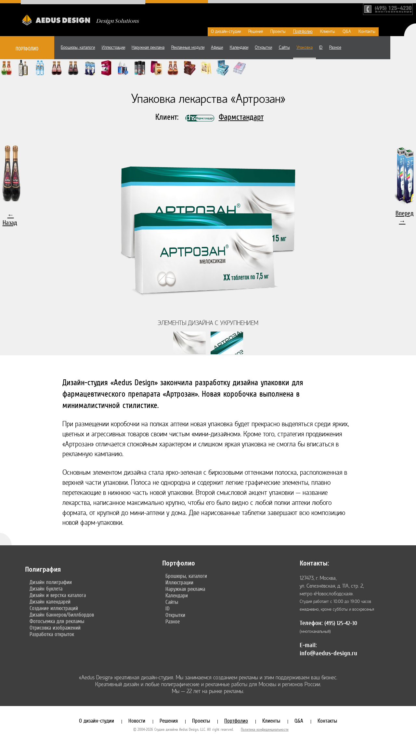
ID (320, 47)
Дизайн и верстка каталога (58, 595)
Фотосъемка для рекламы (57, 621)
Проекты (278, 31)
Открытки (263, 47)
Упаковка (304, 47)
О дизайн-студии (226, 31)
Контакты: (314, 563)
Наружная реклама (148, 47)
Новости (136, 720)
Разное (335, 47)
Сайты (284, 47)
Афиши (217, 47)
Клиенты (327, 31)
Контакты (366, 31)
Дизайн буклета (46, 588)
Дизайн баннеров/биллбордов (62, 614)
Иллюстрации (113, 47)
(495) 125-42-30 (340, 623)
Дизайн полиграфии (51, 582)
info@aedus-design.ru (328, 653)
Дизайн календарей (50, 601)
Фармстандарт (241, 117)
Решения (255, 31)
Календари (239, 47)
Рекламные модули (187, 47)
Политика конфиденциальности (265, 729)
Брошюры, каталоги (78, 47)
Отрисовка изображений (55, 627)
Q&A (347, 31)
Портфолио (303, 31)
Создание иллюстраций (54, 608)
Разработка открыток (52, 634)
